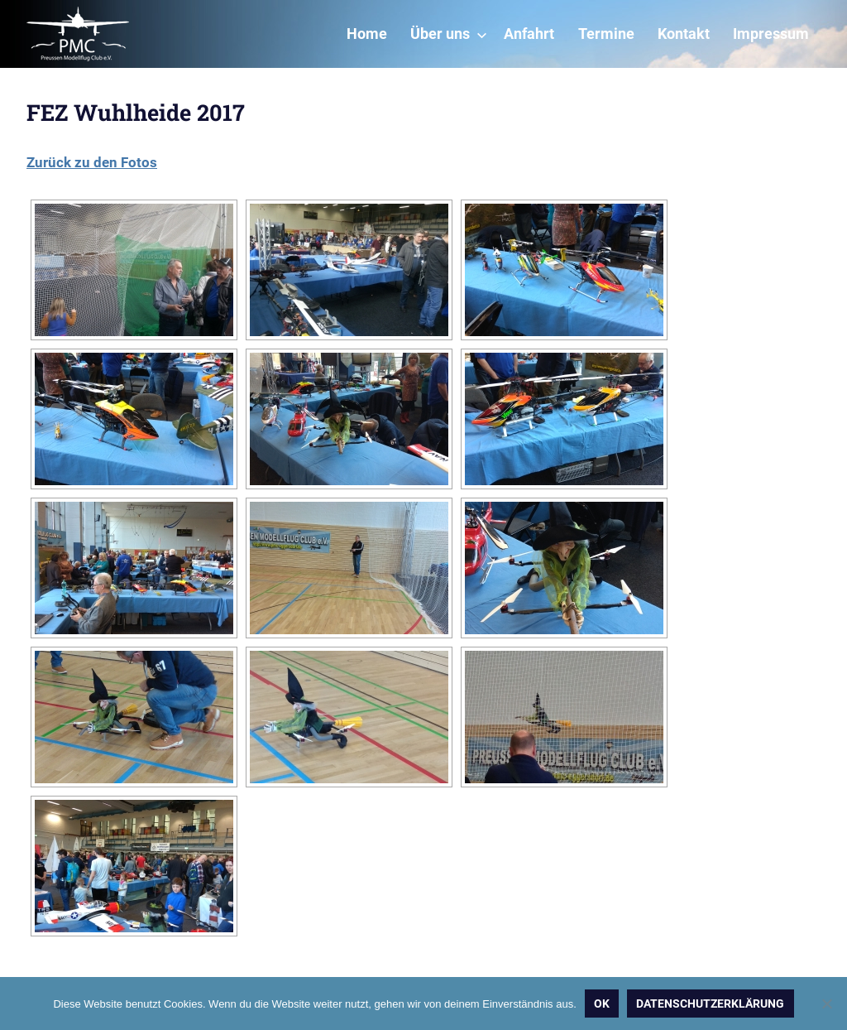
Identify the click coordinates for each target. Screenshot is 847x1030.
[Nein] (826, 1003)
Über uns (448, 34)
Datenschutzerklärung (710, 1003)
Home (367, 34)
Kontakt (684, 34)
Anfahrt (529, 34)
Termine (606, 34)
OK (602, 1003)
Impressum (771, 34)
